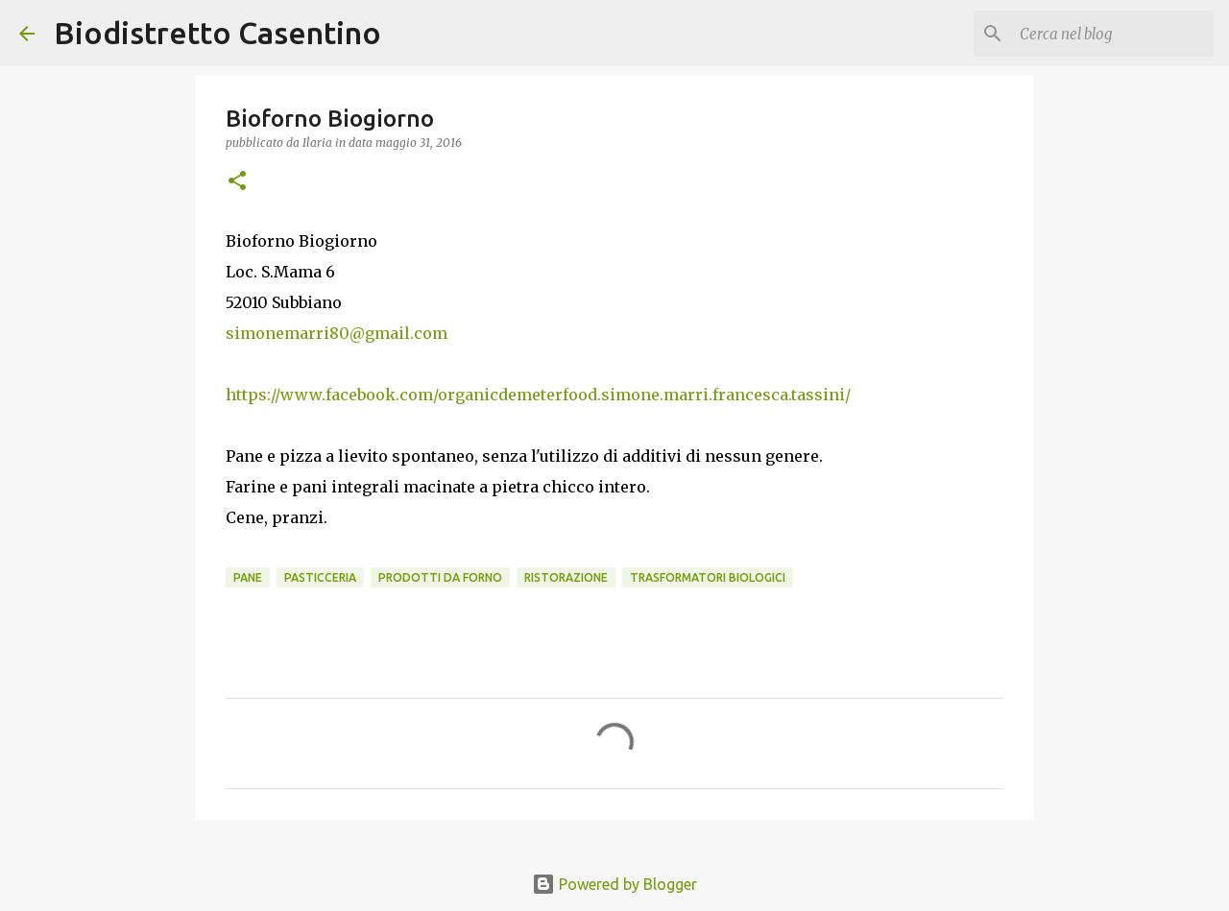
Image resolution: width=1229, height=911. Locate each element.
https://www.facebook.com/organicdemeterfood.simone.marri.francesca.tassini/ (538, 394)
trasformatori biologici (707, 577)
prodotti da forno (440, 577)
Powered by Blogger (614, 884)
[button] (237, 182)
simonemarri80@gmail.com (336, 333)
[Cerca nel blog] (1113, 34)
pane (247, 577)
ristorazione (566, 577)
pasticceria (320, 577)
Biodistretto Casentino (217, 32)
